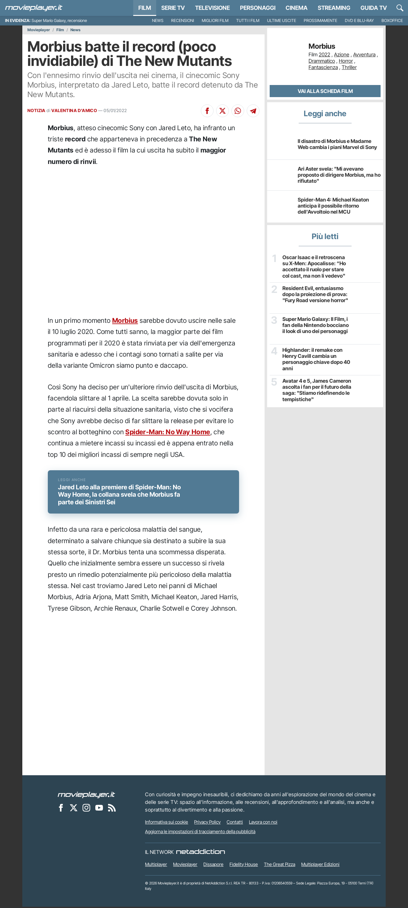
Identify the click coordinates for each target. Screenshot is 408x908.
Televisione (212, 7)
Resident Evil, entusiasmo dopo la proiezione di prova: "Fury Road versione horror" (314, 294)
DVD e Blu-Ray (359, 20)
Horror (346, 61)
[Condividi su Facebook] (207, 110)
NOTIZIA (36, 110)
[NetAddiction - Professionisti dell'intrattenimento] (200, 853)
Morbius (125, 320)
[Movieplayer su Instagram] (86, 809)
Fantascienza (323, 67)
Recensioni (182, 20)
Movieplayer (38, 30)
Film (144, 7)
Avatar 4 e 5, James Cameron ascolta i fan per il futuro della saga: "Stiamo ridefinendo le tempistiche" (316, 390)
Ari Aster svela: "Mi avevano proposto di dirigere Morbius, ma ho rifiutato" (339, 175)
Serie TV (173, 7)
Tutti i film (247, 20)
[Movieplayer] (86, 796)
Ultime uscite (281, 20)
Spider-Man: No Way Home (167, 432)
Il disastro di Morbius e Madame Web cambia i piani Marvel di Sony (337, 144)
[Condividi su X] (222, 110)
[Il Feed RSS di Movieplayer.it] (112, 809)
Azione (341, 54)
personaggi (257, 7)
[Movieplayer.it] (34, 8)
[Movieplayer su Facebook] (61, 809)
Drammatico (322, 61)
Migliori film (215, 20)
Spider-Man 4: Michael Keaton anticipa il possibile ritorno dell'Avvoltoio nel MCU (333, 205)
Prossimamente (320, 20)
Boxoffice (392, 20)
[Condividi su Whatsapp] (237, 110)
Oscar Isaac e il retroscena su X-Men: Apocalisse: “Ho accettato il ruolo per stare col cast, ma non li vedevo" (316, 266)
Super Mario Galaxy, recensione (59, 20)
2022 (324, 54)
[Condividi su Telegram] (253, 110)
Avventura (364, 54)
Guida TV (374, 7)
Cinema (297, 7)
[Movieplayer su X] (73, 809)
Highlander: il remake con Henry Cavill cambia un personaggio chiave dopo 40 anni (315, 359)
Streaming (334, 7)
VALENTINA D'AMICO (74, 110)
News (158, 20)
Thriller (349, 67)
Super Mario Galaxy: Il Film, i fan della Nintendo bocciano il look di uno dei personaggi (316, 325)
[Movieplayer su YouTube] (99, 809)
